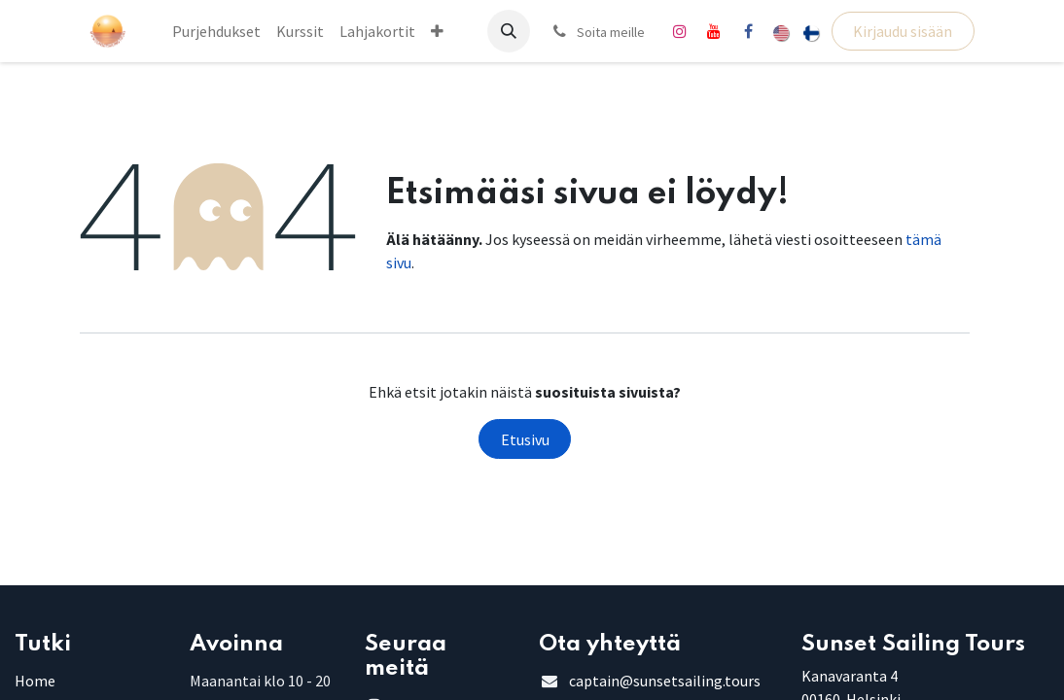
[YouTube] (713, 31)
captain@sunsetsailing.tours (665, 680)
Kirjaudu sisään (902, 31)
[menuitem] (216, 31)
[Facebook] (747, 31)
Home (35, 680)
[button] (508, 31)
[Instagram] (679, 31)
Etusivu (525, 439)
